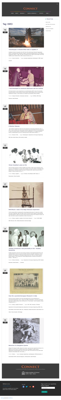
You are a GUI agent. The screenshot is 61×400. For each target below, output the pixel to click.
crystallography (31, 354)
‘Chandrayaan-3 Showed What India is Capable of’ (23, 49)
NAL (15, 220)
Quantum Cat (48, 26)
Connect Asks (48, 30)
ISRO (39, 58)
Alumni (13, 58)
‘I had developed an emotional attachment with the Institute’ (26, 88)
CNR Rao (34, 95)
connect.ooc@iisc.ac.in (7, 385)
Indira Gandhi (16, 309)
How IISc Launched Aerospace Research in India (23, 296)
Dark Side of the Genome (50, 24)
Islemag (2, 397)
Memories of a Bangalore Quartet (18, 345)
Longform (17, 173)
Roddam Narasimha (20, 220)
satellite (25, 137)
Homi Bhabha (30, 173)
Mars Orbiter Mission (15, 137)
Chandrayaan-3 (35, 58)
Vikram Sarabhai (17, 176)
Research (22, 13)
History (41, 13)
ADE (30, 304)
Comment (22, 262)
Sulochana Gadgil (27, 220)
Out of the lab (25, 218)
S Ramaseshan (27, 356)
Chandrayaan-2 (25, 134)
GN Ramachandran (38, 354)
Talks (17, 134)
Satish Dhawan (15, 98)
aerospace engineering (28, 58)
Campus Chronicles (31, 13)
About (16, 13)
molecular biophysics (20, 356)
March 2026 (48, 22)
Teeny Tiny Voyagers (49, 28)
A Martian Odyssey (14, 126)
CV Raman (26, 173)
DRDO (41, 218)
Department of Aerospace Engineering (36, 134)
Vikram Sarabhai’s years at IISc (18, 165)
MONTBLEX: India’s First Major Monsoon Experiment (24, 209)
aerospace (33, 304)
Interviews (17, 58)
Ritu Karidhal (21, 137)
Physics (37, 173)
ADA (28, 304)
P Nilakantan (26, 309)
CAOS (38, 218)
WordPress (11, 397)
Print (47, 13)
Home (12, 13)
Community (22, 95)
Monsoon (12, 220)
